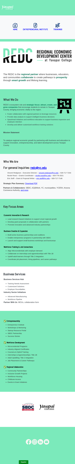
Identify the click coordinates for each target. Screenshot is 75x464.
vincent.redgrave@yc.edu (48, 173)
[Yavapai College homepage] (8, 9)
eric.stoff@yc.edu (43, 178)
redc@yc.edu (38, 168)
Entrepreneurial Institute (35, 27)
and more (24, 190)
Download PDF (31, 183)
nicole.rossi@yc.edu (43, 175)
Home (15, 27)
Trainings (57, 27)
